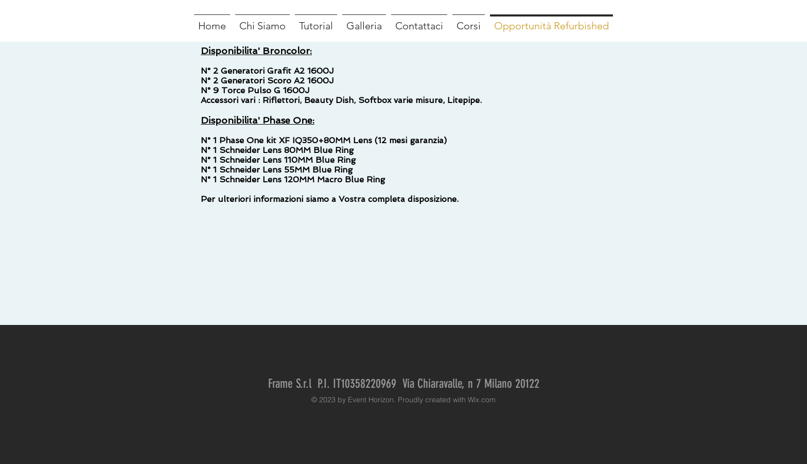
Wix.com (482, 399)
